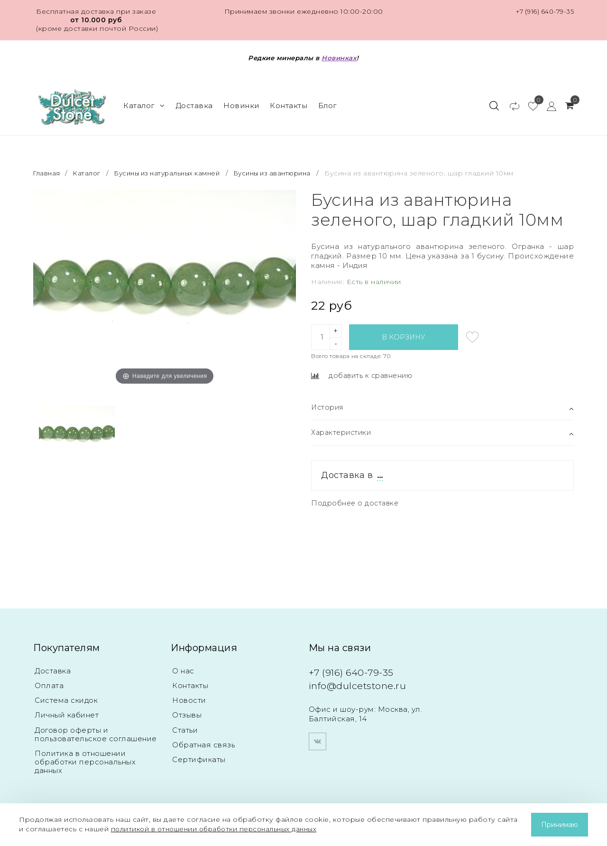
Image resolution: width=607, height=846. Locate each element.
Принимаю (559, 824)
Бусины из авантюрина (288, 166)
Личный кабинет (67, 710)
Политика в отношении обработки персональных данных (85, 758)
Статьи (185, 725)
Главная (48, 166)
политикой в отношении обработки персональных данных (219, 829)
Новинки (241, 101)
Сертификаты (199, 755)
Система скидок (66, 694)
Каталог (144, 102)
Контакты (288, 101)
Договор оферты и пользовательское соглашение (96, 729)
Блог (327, 101)
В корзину (403, 329)
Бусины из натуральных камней (174, 166)
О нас (183, 664)
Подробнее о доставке (356, 496)
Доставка (194, 101)
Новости (189, 694)
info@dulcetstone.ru (362, 679)
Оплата (49, 679)
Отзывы (187, 710)
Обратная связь (203, 740)
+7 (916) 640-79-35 (543, 11)
